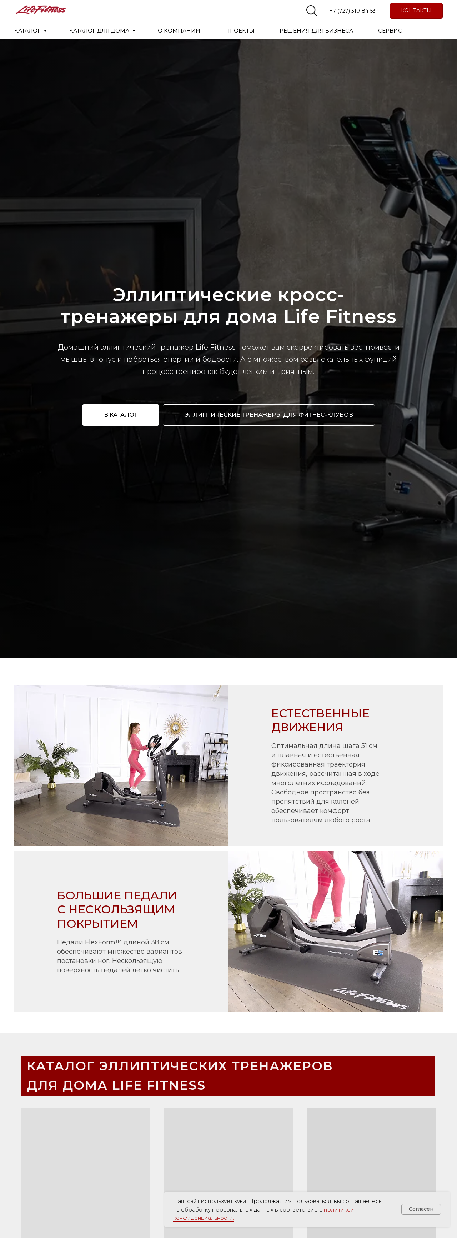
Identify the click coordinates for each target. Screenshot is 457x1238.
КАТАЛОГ (28, 30)
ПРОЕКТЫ (240, 30)
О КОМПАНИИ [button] (179, 30)
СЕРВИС (390, 30)
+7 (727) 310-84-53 (353, 11)
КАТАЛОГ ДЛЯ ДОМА (100, 30)
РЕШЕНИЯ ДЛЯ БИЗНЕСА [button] (316, 30)
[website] (311, 10)
